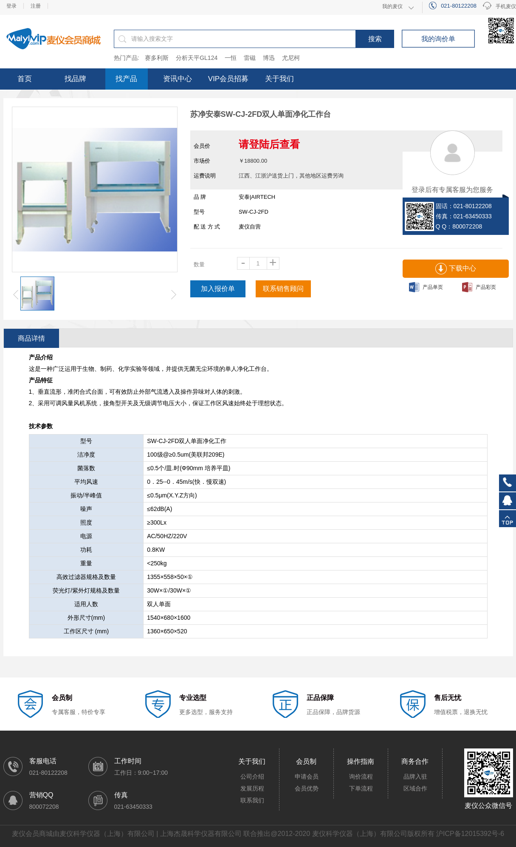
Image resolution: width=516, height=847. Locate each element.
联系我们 (252, 800)
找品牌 (75, 79)
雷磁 (250, 57)
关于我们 (279, 79)
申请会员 (307, 776)
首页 (24, 79)
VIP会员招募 (228, 79)
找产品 (126, 79)
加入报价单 (218, 288)
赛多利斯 (157, 57)
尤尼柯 (291, 57)
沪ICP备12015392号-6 (470, 833)
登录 (11, 6)
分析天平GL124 (196, 57)
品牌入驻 (415, 776)
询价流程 (361, 776)
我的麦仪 (392, 6)
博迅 (269, 57)
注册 (36, 6)
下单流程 (361, 788)
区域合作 (415, 788)
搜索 (375, 38)
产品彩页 (479, 287)
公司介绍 (252, 776)
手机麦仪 (499, 6)
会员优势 (307, 788)
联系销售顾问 (283, 288)
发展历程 (252, 788)
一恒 (231, 57)
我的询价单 (438, 38)
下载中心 (455, 268)
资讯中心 (177, 79)
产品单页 (426, 287)
